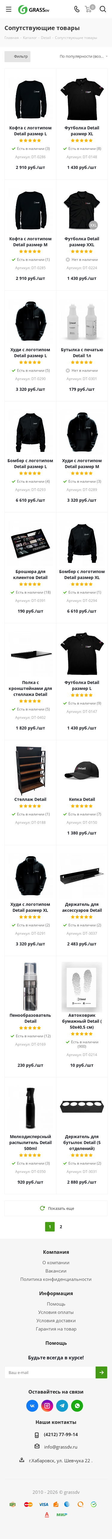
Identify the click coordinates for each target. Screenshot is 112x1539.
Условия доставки (56, 1320)
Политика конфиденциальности (56, 1279)
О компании (56, 1262)
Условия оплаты (56, 1312)
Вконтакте (32, 1406)
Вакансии (56, 1271)
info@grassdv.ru (60, 1447)
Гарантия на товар (56, 1329)
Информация (56, 1293)
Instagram (47, 1406)
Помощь (56, 1304)
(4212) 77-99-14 (61, 1434)
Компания (56, 1252)
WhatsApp (77, 1406)
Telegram (62, 1406)
